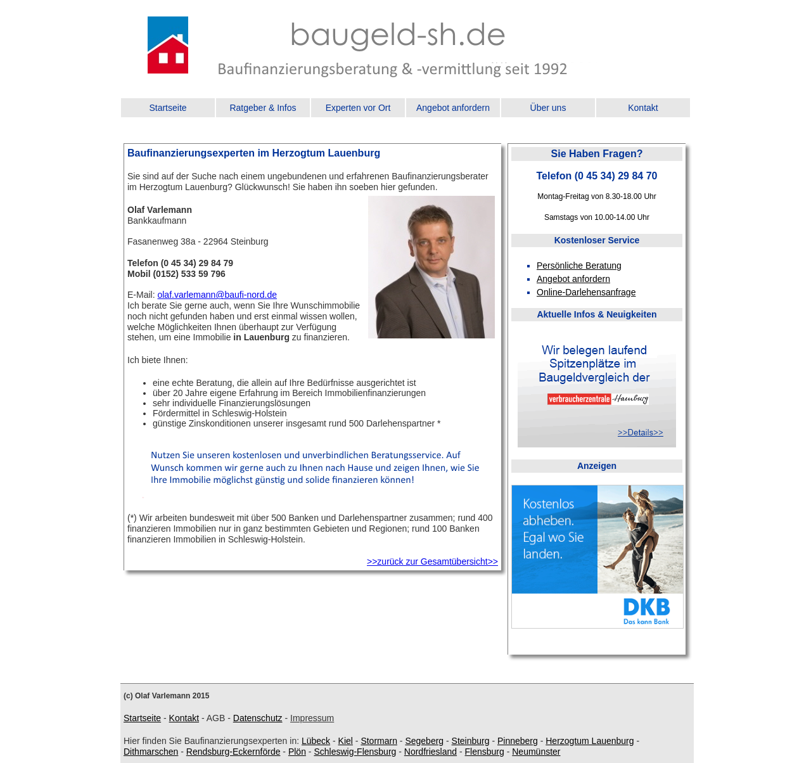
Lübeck (316, 741)
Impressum (312, 718)
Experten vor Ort (358, 108)
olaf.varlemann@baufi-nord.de (217, 295)
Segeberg (424, 741)
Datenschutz (258, 718)
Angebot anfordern (453, 108)
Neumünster (536, 752)
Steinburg (471, 741)
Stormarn (379, 741)
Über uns (548, 108)
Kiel (345, 741)
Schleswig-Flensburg (355, 752)
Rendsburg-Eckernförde (233, 752)
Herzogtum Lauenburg (590, 741)
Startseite (167, 108)
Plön (297, 752)
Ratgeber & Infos (262, 108)
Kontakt (643, 108)
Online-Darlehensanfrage (586, 292)
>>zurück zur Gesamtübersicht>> (432, 561)
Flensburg (484, 752)
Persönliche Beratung (579, 265)
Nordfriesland (430, 752)
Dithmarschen (151, 752)
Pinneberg (517, 741)
